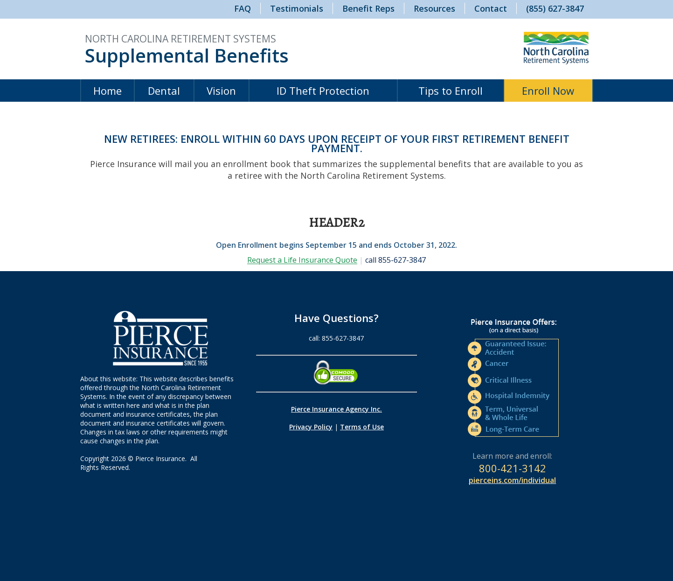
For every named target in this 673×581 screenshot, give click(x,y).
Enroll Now (548, 91)
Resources (434, 8)
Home (107, 91)
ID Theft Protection (323, 91)
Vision (221, 91)
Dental (164, 91)
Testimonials (296, 8)
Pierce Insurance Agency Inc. (336, 409)
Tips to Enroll (450, 91)
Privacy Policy (311, 426)
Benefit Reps (368, 8)
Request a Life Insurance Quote (302, 260)
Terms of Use (362, 426)
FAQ (242, 8)
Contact (490, 8)
